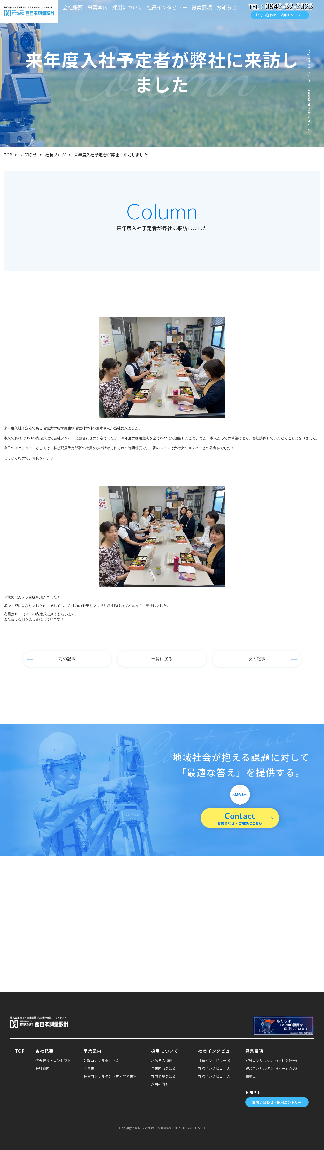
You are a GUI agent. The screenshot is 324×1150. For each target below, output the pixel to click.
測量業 (89, 1068)
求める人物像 (161, 1060)
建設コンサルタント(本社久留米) (271, 1060)
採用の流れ (160, 1083)
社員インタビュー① (214, 1060)
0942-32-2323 (289, 5)
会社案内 (42, 1068)
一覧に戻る (162, 658)
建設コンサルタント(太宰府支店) (271, 1068)
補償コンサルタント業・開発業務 (110, 1076)
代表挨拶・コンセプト (53, 1060)
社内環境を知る (163, 1076)
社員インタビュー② (214, 1068)
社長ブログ (55, 155)
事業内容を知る (163, 1068)
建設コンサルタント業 (101, 1060)
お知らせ (226, 7)
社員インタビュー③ (214, 1076)
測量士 (250, 1076)
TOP (8, 155)
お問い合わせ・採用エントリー (279, 14)
